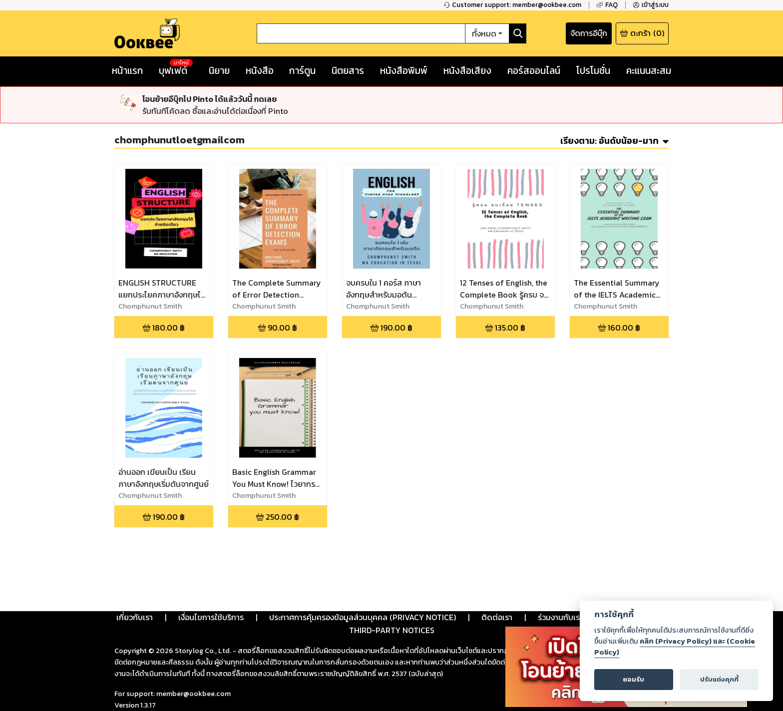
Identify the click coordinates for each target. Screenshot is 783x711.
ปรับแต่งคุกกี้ (719, 679)
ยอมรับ (633, 679)
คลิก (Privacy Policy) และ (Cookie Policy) (674, 647)
